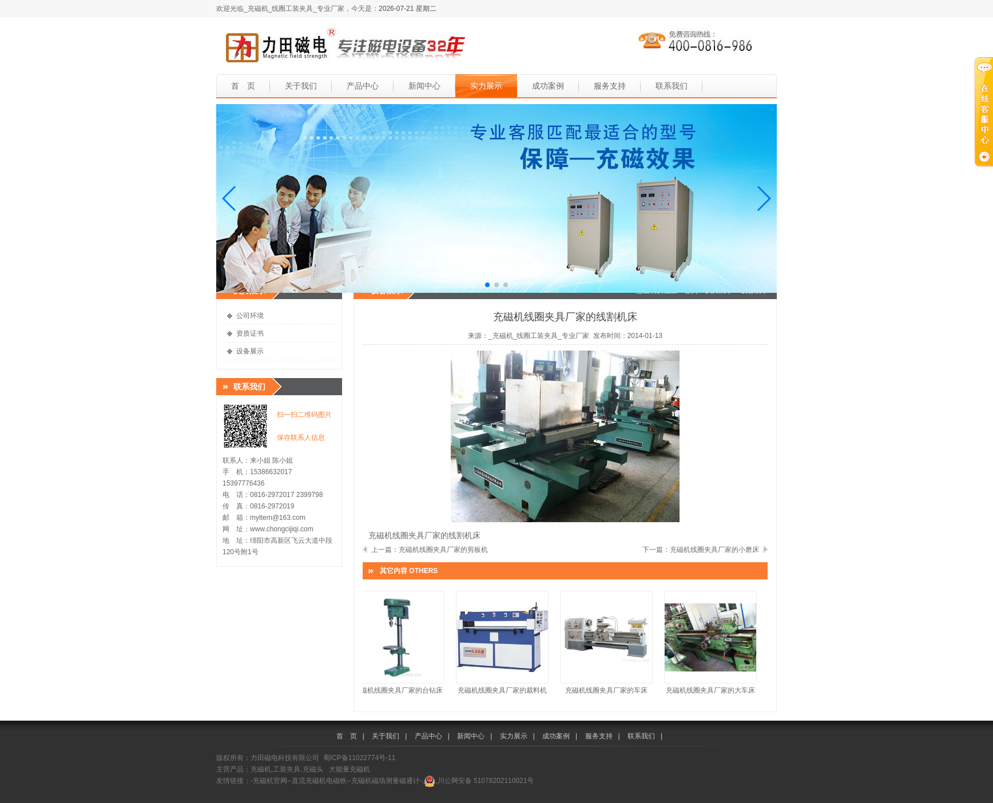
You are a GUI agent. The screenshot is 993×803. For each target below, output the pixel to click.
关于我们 (301, 85)
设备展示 (250, 351)
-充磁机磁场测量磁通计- (385, 781)
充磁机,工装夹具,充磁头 (287, 769)
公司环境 (250, 316)
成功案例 (548, 85)
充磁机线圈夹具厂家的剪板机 (443, 550)
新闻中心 (424, 85)
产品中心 (363, 85)
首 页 (243, 85)
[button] (229, 198)
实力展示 (486, 85)
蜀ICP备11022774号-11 (359, 758)
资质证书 (250, 333)
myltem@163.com (277, 518)
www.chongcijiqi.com (281, 529)
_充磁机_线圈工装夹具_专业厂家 (538, 336)
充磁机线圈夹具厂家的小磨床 (714, 550)
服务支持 (610, 85)
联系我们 (672, 85)
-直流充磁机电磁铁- (319, 781)
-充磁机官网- (270, 781)
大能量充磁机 (349, 769)
